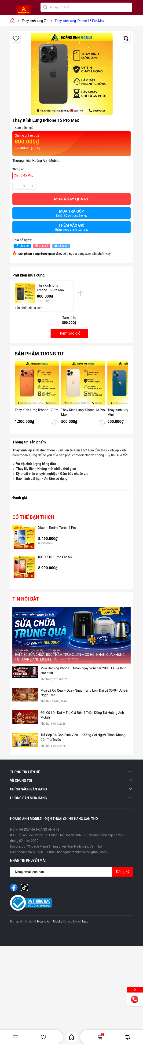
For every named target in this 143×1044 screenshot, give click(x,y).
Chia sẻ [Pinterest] (41, 246)
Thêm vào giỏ (71, 227)
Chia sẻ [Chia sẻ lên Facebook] (22, 246)
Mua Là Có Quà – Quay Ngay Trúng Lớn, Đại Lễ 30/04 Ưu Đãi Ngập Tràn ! (84, 693)
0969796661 (35, 852)
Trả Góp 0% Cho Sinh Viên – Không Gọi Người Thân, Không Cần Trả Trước (82, 737)
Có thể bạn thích (33, 517)
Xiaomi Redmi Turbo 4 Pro (57, 528)
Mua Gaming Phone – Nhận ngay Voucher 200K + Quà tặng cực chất (83, 670)
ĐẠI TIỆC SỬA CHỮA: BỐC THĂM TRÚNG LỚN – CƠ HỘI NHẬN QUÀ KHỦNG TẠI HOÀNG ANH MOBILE (70, 657)
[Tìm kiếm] (45, 7)
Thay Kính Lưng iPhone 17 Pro (37, 410)
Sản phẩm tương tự (39, 354)
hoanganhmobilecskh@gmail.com (82, 852)
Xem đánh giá (24, 127)
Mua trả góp (71, 213)
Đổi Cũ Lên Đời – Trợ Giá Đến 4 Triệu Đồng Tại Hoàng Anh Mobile (82, 715)
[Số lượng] (24, 186)
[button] (71, 110)
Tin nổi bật (25, 599)
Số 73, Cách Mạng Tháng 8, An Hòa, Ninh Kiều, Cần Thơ (62, 846)
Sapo (84, 921)
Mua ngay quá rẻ (71, 199)
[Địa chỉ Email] (71, 872)
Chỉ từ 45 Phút (24, 175)
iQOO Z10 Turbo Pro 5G (55, 557)
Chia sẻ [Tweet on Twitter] (60, 246)
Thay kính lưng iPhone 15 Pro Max (50, 288)
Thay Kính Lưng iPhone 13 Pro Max (83, 412)
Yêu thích (43, 1037)
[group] (71, 74)
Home (71, 1037)
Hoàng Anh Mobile (49, 921)
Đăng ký (122, 872)
